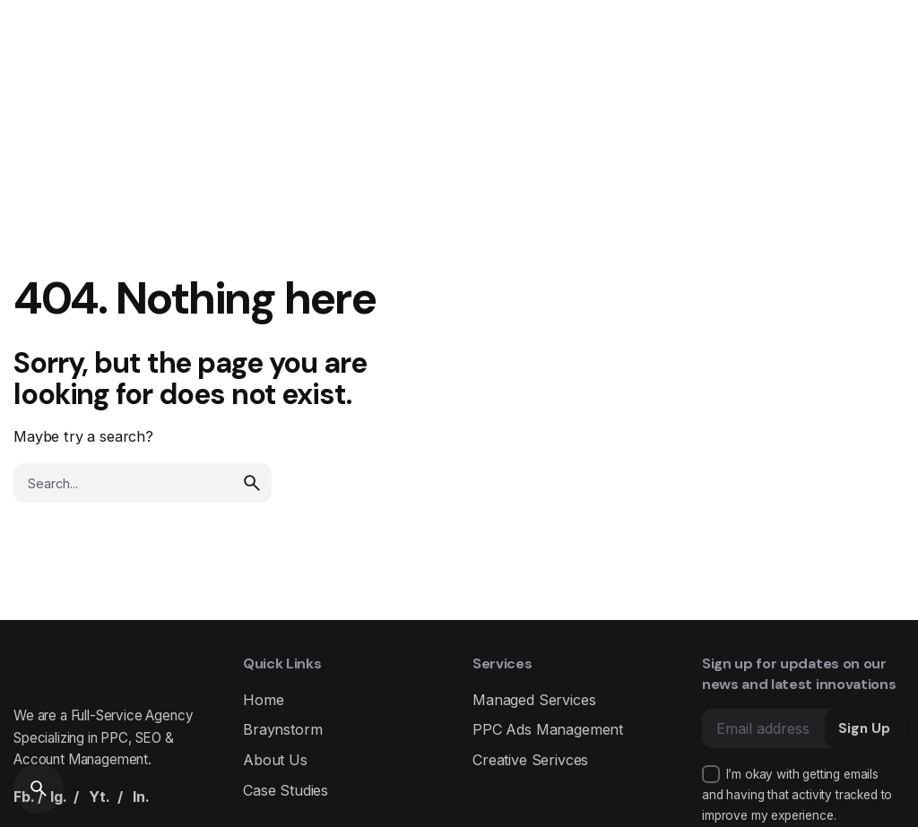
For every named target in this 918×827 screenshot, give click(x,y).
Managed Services (533, 700)
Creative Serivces (530, 760)
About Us (275, 760)
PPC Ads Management (547, 729)
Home (263, 700)
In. (141, 796)
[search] (252, 483)
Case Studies (285, 790)
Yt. (99, 796)
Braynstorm (282, 729)
